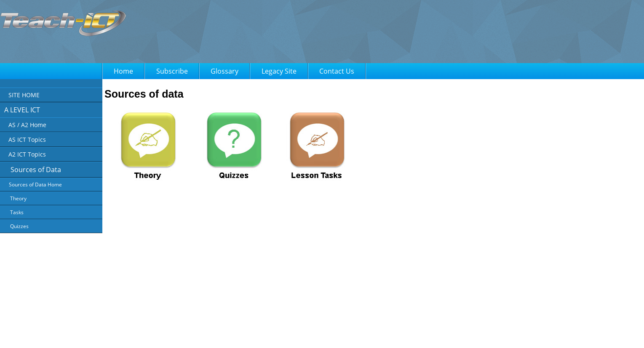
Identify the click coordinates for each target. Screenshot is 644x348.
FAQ (343, 336)
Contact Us (336, 71)
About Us (247, 336)
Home (123, 71)
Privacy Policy (280, 336)
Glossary (224, 71)
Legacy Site (279, 71)
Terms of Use (316, 336)
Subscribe (172, 71)
